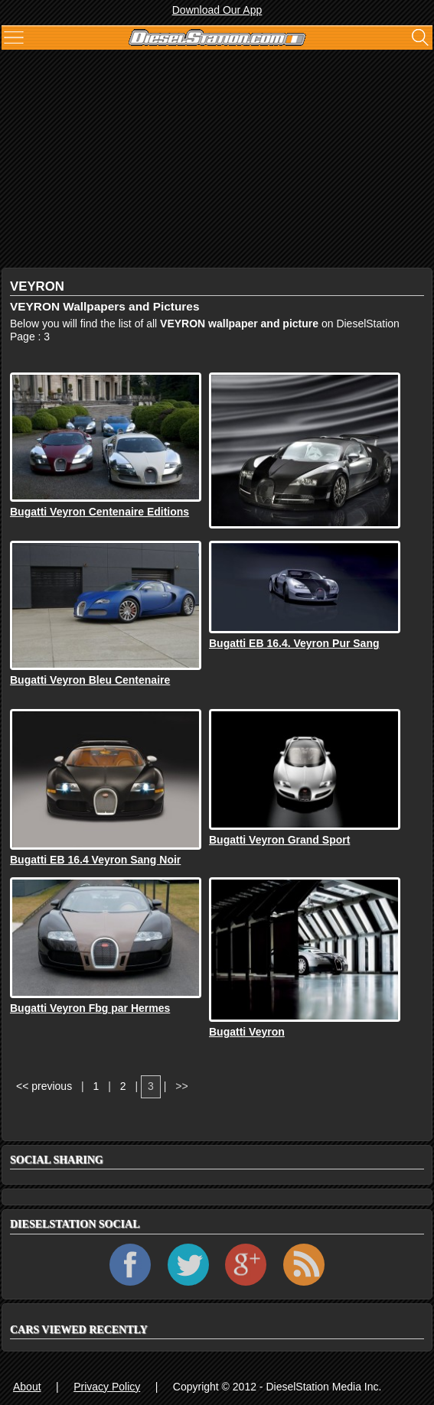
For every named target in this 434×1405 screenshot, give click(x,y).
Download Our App (217, 10)
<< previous (44, 1086)
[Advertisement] (217, 161)
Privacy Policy (106, 1387)
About (27, 1387)
